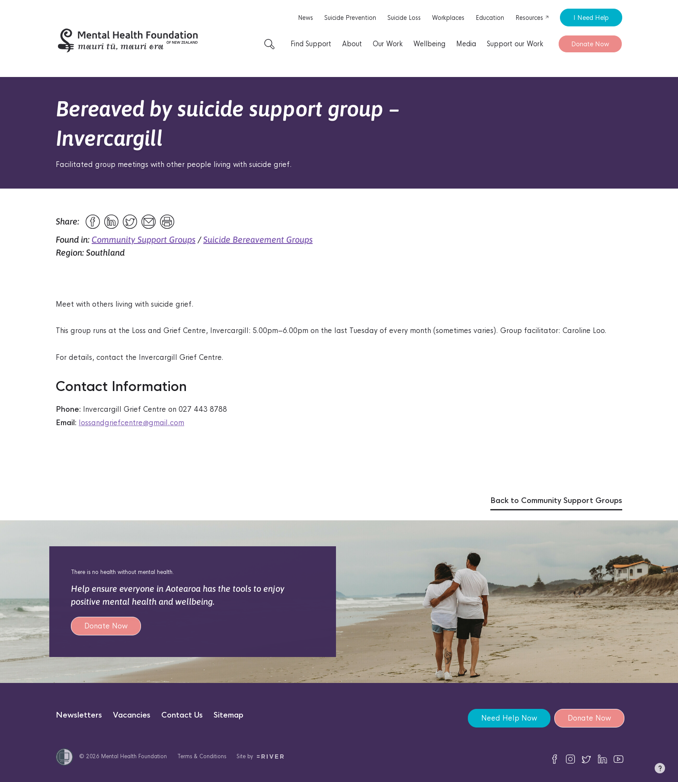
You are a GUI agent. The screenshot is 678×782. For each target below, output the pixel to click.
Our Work (388, 43)
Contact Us (182, 715)
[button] (660, 770)
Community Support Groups (143, 239)
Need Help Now (509, 718)
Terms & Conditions (201, 756)
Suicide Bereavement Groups (258, 239)
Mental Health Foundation (134, 756)
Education (490, 18)
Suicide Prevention (350, 18)
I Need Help (591, 17)
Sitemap (228, 715)
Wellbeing (429, 43)
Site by (260, 756)
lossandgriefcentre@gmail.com (131, 422)
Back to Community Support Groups (556, 500)
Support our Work (515, 43)
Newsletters (79, 715)
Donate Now (590, 44)
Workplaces (448, 18)
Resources (532, 17)
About (352, 43)
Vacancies (131, 715)
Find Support (311, 43)
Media (466, 43)
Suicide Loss (404, 18)
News (305, 18)
